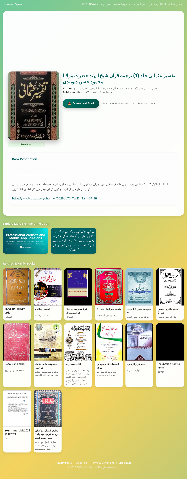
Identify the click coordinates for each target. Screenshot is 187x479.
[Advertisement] (93, 44)
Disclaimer (125, 462)
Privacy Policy (64, 462)
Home (83, 4)
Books (93, 4)
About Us (81, 462)
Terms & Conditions (102, 462)
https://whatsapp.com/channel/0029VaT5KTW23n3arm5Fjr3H (54, 198)
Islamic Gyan (13, 4)
